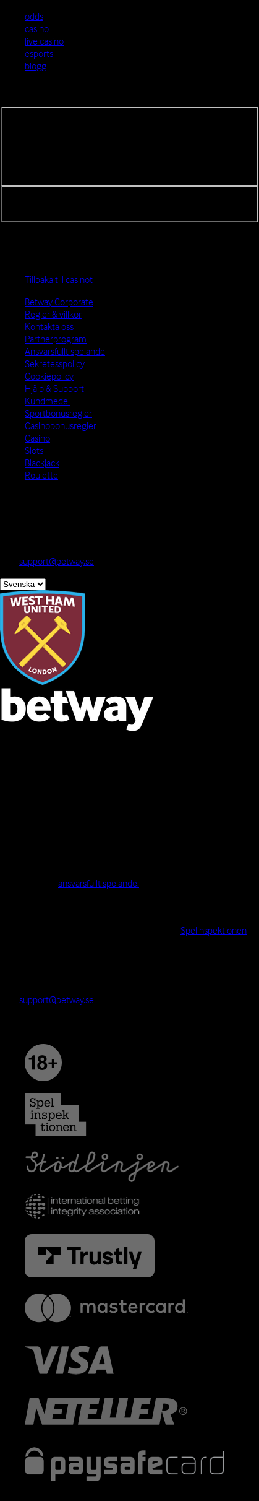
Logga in (16, 100)
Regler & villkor (53, 314)
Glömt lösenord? (41, 208)
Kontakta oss (49, 326)
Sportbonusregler (58, 413)
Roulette (41, 475)
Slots (34, 450)
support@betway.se (56, 561)
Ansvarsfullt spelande (65, 351)
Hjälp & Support (54, 388)
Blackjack (42, 462)
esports (39, 53)
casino (37, 28)
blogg (35, 65)
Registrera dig (36, 196)
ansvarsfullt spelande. (98, 883)
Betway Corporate (59, 301)
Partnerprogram (56, 339)
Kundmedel (47, 400)
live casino (44, 41)
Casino (37, 438)
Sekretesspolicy (55, 363)
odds (34, 16)
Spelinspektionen (213, 930)
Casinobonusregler (60, 425)
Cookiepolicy (49, 376)
